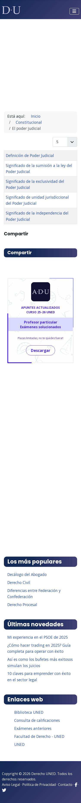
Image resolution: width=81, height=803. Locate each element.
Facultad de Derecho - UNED (39, 736)
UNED (19, 744)
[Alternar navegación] (74, 11)
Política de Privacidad (39, 784)
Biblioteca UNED (28, 712)
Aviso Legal (11, 784)
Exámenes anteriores (32, 728)
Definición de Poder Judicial (30, 155)
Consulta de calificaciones (37, 720)
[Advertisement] (40, 63)
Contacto (65, 784)
